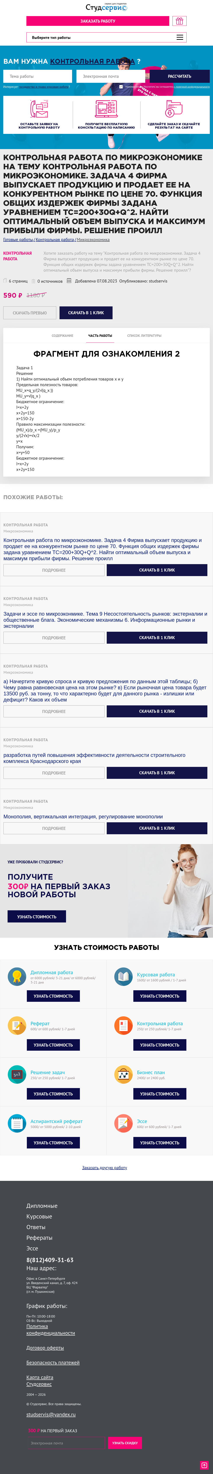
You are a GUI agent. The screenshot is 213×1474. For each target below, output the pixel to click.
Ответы (35, 1227)
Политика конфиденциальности (50, 1329)
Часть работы (100, 335)
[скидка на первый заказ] (180, 21)
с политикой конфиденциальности (192, 87)
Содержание (62, 335)
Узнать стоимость (36, 917)
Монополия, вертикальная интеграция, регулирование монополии (83, 816)
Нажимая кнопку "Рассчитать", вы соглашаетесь (167, 87)
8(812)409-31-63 (50, 1260)
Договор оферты (45, 1347)
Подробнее (54, 570)
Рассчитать (179, 76)
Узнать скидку (125, 1443)
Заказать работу (98, 21)
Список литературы (144, 335)
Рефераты (39, 1238)
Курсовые (39, 1216)
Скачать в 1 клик (157, 570)
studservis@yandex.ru (51, 1414)
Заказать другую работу (104, 1167)
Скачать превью (30, 313)
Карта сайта (39, 1377)
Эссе (32, 1248)
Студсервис (39, 1384)
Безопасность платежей (53, 1362)
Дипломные (42, 1206)
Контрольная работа (92, 62)
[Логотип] (106, 7)
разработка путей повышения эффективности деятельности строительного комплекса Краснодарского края (94, 758)
